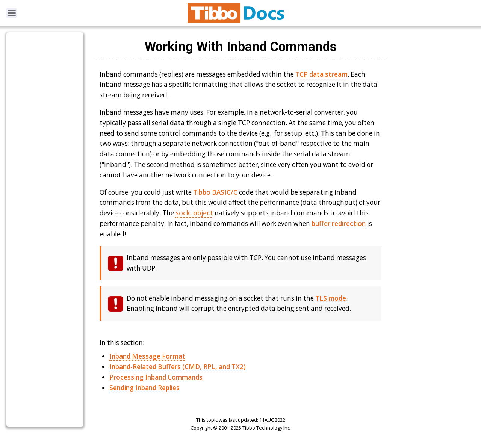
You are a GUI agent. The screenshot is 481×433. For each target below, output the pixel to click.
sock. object (194, 213)
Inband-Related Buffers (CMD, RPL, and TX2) (177, 366)
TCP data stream (321, 74)
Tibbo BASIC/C (215, 192)
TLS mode (330, 298)
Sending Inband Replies (144, 387)
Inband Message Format (147, 356)
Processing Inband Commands (156, 377)
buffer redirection (339, 223)
